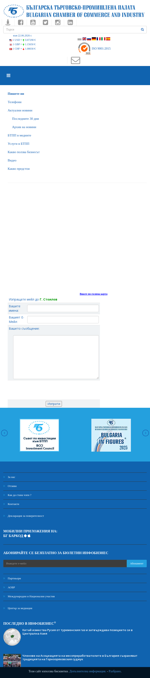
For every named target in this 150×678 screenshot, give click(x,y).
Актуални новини (20, 110)
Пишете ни (16, 93)
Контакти (11, 504)
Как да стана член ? (17, 495)
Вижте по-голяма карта (93, 293)
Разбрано (115, 671)
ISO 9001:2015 (94, 48)
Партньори (12, 578)
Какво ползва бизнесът (24, 152)
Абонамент (136, 563)
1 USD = (22, 39)
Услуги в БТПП (18, 143)
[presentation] (53, 390)
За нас (9, 477)
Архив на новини (24, 127)
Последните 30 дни (25, 118)
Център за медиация (17, 608)
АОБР (9, 587)
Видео (12, 160)
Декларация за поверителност (23, 515)
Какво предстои (19, 168)
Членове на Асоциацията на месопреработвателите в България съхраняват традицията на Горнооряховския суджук (79, 657)
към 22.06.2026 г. (22, 35)
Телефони (15, 102)
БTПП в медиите (19, 135)
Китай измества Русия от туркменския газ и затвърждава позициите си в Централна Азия (77, 631)
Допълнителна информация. (87, 671)
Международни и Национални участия (29, 596)
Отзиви (10, 486)
